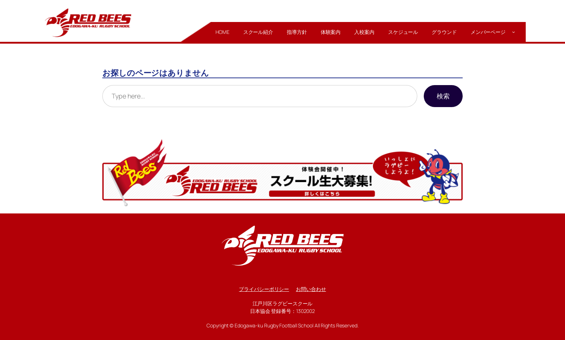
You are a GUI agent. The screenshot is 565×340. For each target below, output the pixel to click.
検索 (443, 96)
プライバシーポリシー (264, 289)
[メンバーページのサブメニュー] (513, 31)
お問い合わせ (311, 289)
